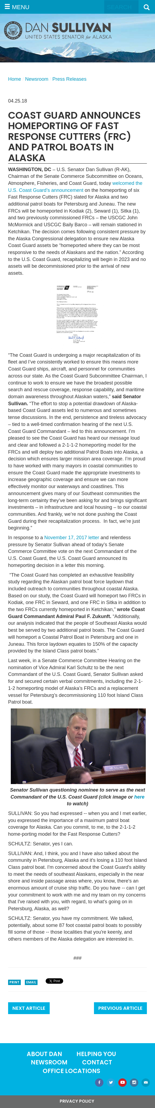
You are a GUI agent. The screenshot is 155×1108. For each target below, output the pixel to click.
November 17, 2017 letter (71, 537)
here (139, 797)
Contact (97, 1062)
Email (31, 982)
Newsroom (36, 79)
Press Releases (69, 79)
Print (14, 982)
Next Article (28, 1008)
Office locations (71, 1071)
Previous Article (120, 1008)
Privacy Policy (77, 1101)
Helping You (96, 1054)
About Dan (44, 1054)
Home (14, 79)
